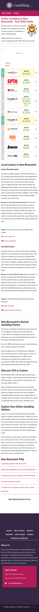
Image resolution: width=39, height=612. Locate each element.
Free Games (20, 534)
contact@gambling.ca (15, 583)
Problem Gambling (19, 538)
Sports (7, 65)
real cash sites (12, 445)
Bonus (16, 13)
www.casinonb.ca (10, 241)
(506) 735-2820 (9, 306)
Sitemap (33, 607)
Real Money (6, 13)
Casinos (7, 63)
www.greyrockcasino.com (13, 310)
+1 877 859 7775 (9, 236)
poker (29, 359)
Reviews (9, 534)
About (9, 531)
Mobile (30, 534)
